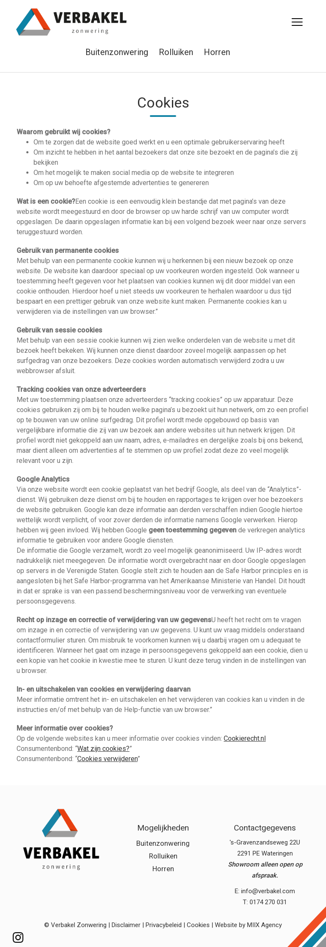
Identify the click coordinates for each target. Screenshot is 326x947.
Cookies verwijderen (107, 759)
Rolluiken (176, 52)
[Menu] (296, 22)
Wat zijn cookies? (103, 749)
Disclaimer (126, 925)
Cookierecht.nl (245, 738)
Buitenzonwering (116, 52)
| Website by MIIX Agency (246, 925)
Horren (217, 52)
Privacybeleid (164, 925)
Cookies (198, 925)
